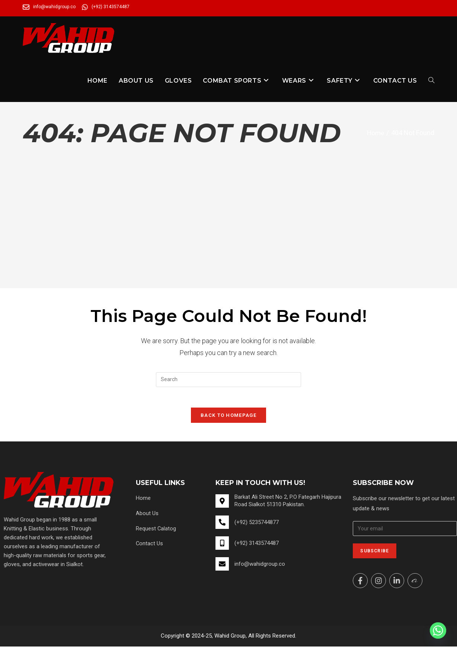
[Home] (375, 133)
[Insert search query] (228, 379)
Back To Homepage (228, 417)
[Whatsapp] (438, 630)
